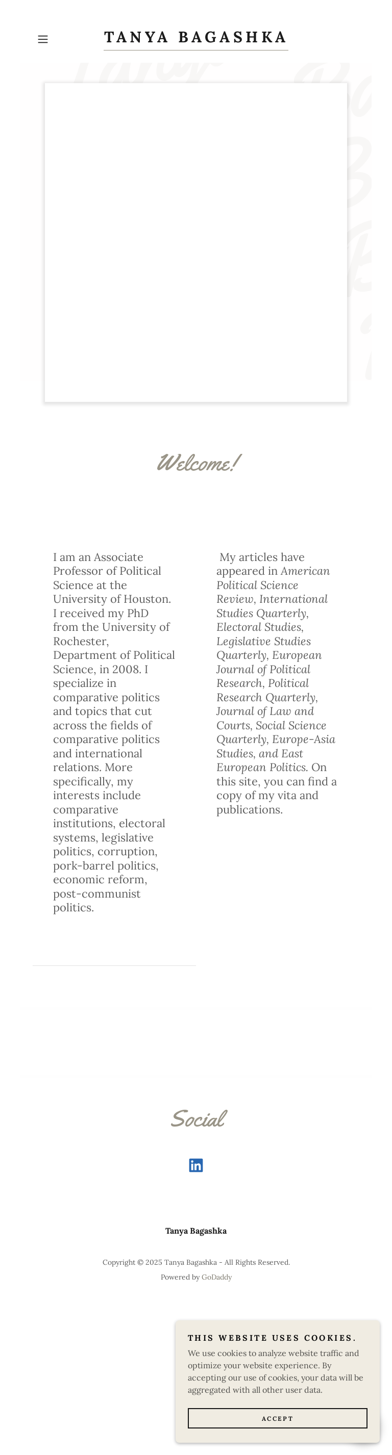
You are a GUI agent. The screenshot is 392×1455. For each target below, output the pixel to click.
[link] (196, 39)
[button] (57, 39)
